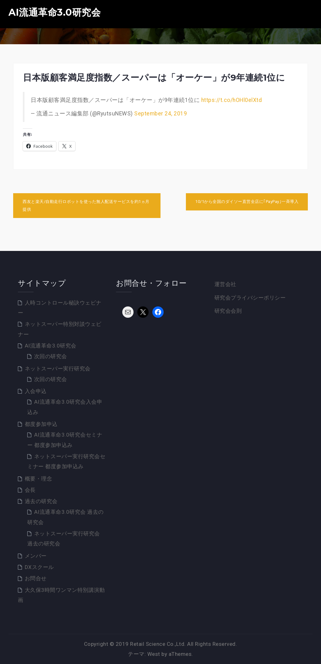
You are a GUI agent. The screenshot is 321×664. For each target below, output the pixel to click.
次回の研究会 (50, 356)
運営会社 (225, 284)
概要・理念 (38, 478)
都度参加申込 (41, 424)
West (153, 654)
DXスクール (39, 567)
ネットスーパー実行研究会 (58, 368)
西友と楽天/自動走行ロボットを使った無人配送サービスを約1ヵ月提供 (86, 205)
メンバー (36, 556)
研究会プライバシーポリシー (250, 298)
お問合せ (36, 578)
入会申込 (36, 391)
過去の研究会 (41, 501)
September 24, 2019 (160, 113)
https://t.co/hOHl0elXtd (231, 100)
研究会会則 (228, 311)
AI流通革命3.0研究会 (54, 12)
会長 (30, 490)
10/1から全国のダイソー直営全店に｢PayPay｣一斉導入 (246, 201)
